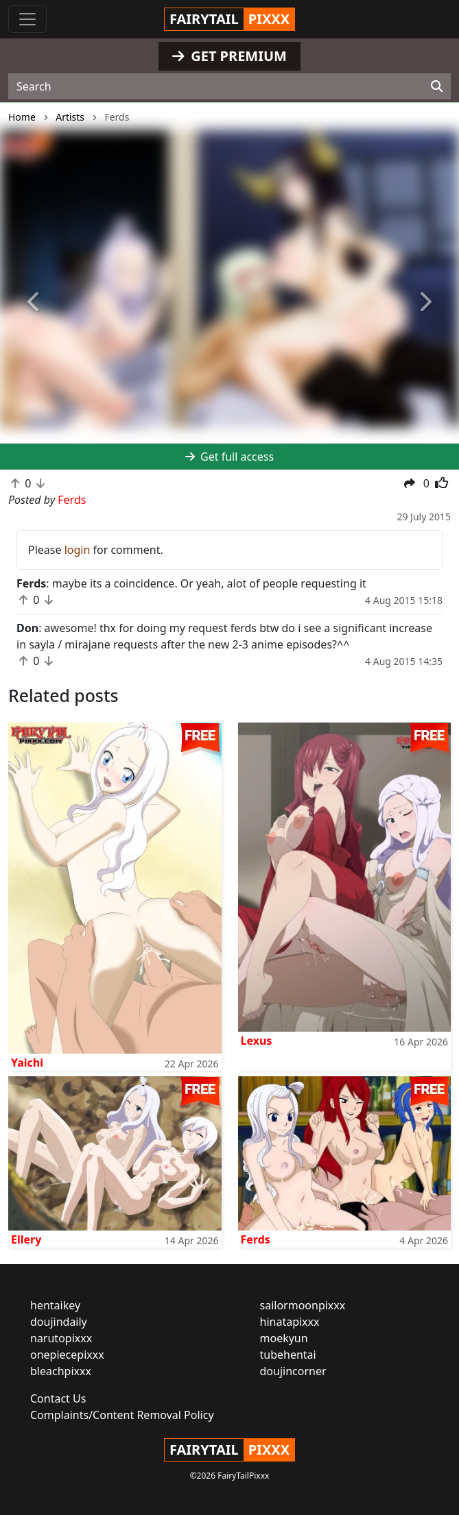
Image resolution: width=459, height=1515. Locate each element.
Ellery (26, 1239)
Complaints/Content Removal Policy (122, 1414)
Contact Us (58, 1398)
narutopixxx (61, 1338)
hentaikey (55, 1305)
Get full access (229, 456)
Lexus (256, 1040)
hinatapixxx (290, 1321)
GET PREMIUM (229, 56)
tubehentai (288, 1354)
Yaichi (27, 1062)
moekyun (284, 1338)
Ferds (255, 1239)
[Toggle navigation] (27, 19)
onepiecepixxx (67, 1354)
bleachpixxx (60, 1371)
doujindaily (58, 1321)
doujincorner (293, 1371)
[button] (34, 303)
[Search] (437, 86)
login (77, 549)
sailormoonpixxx (303, 1305)
